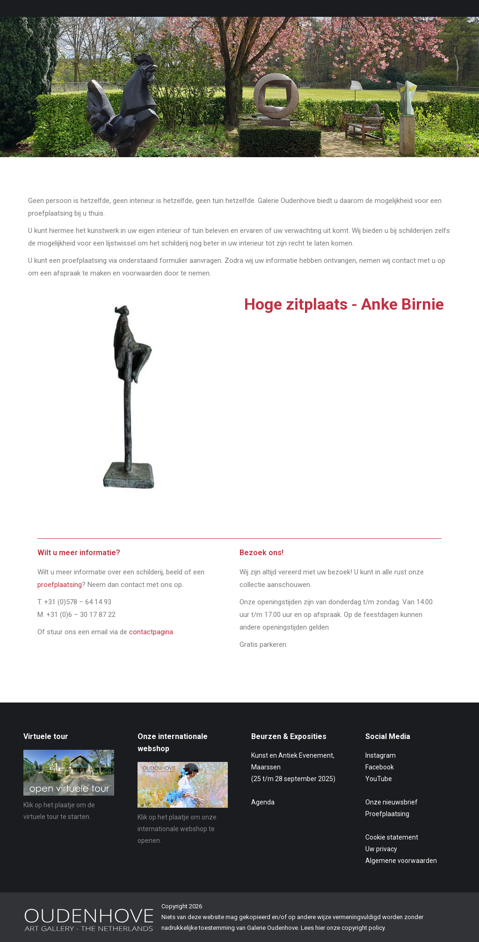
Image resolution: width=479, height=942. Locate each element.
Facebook (379, 767)
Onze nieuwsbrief (391, 802)
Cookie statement (391, 837)
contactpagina (151, 632)
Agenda (263, 802)
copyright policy (363, 927)
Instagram (380, 755)
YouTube (378, 779)
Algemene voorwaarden (401, 860)
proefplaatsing (59, 584)
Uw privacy (381, 849)
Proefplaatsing (387, 814)
